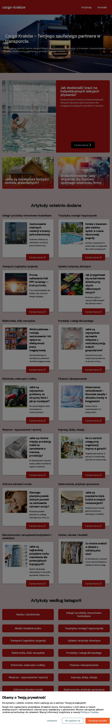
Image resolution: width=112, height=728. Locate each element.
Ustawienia (52, 721)
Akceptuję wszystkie (98, 721)
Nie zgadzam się (72, 721)
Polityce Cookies (90, 712)
